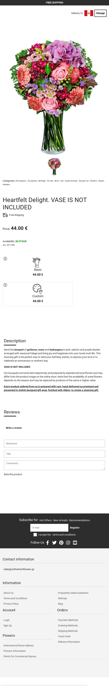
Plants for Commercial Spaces (20, 656)
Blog (60, 603)
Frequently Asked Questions (73, 592)
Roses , (101, 181)
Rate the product (13, 474)
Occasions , (33, 181)
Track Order (64, 636)
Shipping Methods (68, 631)
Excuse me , (84, 181)
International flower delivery (19, 645)
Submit (10, 483)
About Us (9, 592)
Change (100, 13)
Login (7, 620)
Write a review (14, 427)
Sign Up (8, 625)
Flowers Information (15, 651)
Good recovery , (71, 181)
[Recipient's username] (49, 528)
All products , (21, 181)
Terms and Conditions (15, 598)
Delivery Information (69, 641)
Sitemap (62, 598)
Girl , (62, 181)
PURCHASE (37, 318)
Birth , (57, 181)
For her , (50, 181)
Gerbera (6, 184)
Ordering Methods (68, 625)
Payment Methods (68, 620)
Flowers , (94, 181)
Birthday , (42, 181)
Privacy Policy (11, 603)
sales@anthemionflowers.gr (19, 569)
